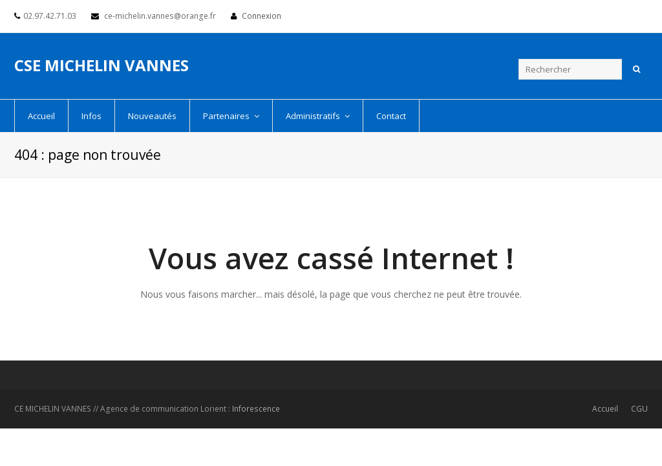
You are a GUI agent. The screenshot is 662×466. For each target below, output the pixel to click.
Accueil (605, 408)
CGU (639, 408)
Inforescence (256, 408)
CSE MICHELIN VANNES (101, 65)
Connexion (261, 15)
